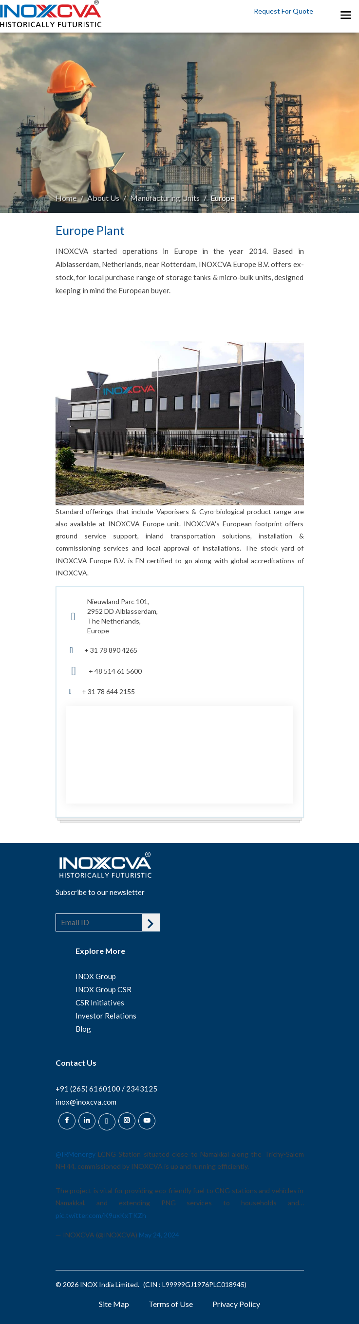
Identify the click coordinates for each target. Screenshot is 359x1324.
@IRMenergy (75, 1154)
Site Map (114, 1303)
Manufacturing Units (165, 197)
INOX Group (96, 976)
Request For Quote (283, 11)
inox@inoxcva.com (86, 1101)
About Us (103, 197)
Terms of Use (171, 1303)
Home (66, 197)
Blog (83, 1028)
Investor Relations (106, 1015)
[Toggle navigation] (345, 14)
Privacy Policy (236, 1303)
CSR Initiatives (100, 1002)
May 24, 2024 (159, 1235)
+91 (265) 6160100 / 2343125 (106, 1088)
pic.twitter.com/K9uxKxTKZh (101, 1215)
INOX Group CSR (104, 989)
